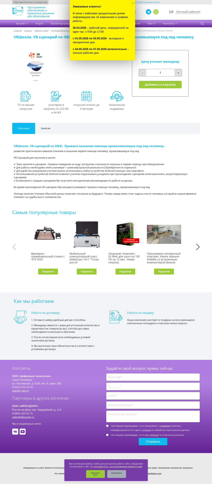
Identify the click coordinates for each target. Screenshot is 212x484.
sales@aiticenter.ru (23, 417)
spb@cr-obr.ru (20, 390)
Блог (151, 23)
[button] (198, 247)
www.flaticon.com (153, 473)
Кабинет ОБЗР (42, 30)
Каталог (21, 23)
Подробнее (48, 271)
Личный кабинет (188, 12)
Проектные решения (63, 23)
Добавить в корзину (160, 84)
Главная (18, 30)
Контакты (169, 23)
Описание (23, 128)
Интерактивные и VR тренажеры (67, 30)
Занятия (45, 128)
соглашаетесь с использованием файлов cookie (118, 466)
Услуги (39, 23)
